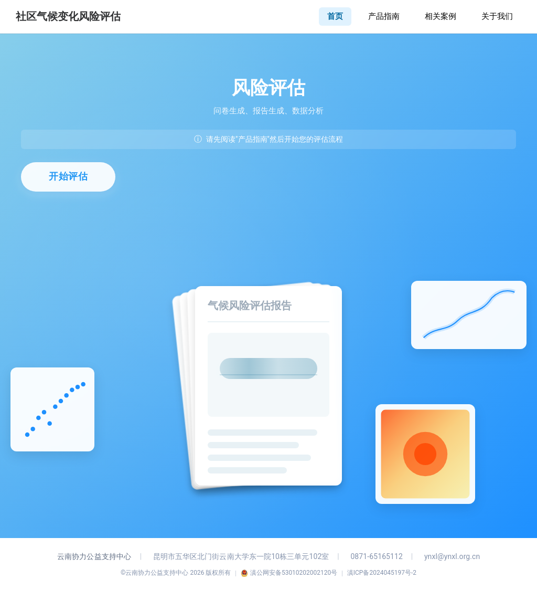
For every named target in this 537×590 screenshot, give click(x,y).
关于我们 (497, 16)
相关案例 (440, 16)
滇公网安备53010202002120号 (289, 573)
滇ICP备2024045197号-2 (381, 572)
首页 (335, 16)
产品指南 (384, 16)
